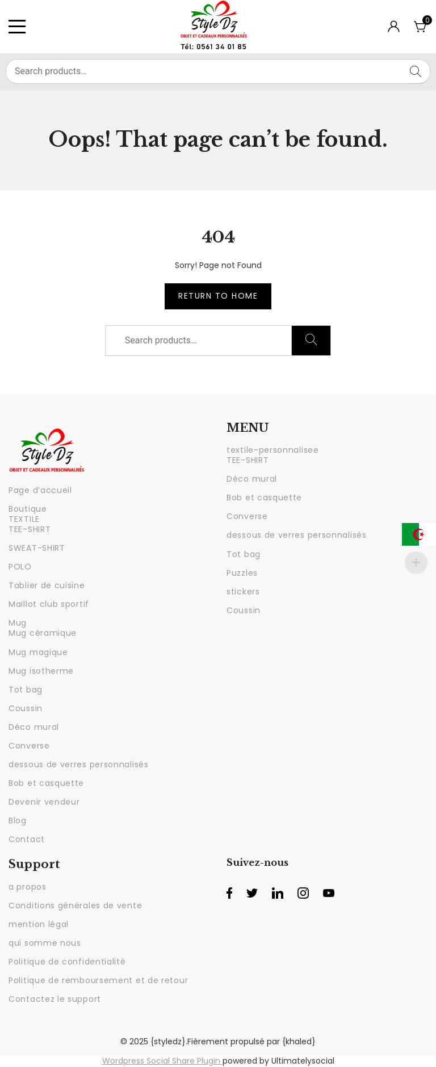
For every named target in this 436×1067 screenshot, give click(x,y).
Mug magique (38, 652)
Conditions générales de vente (75, 905)
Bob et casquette (46, 783)
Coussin (26, 708)
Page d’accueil (40, 490)
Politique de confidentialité (67, 961)
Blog (18, 820)
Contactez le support (55, 999)
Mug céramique (43, 633)
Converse (29, 745)
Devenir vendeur (44, 801)
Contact (27, 839)
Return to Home (218, 295)
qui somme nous (45, 943)
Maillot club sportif (49, 604)
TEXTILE (24, 519)
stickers (243, 591)
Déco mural (34, 727)
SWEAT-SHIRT (37, 548)
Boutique (28, 509)
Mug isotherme (41, 671)
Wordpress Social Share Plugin (162, 1060)
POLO (20, 566)
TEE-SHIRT (30, 529)
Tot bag (26, 689)
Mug (18, 622)
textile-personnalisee (273, 450)
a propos (28, 886)
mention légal (39, 924)
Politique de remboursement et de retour (98, 980)
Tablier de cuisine (47, 585)
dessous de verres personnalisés (79, 764)
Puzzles (242, 573)
